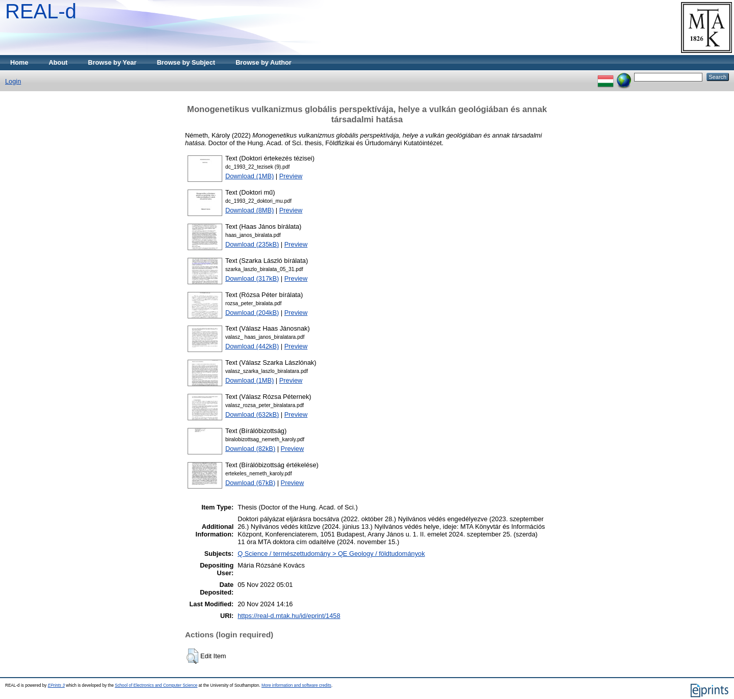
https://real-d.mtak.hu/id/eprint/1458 (289, 616)
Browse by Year (112, 62)
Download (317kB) (252, 278)
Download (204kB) (252, 312)
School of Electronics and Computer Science (156, 685)
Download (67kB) (250, 483)
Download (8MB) (249, 210)
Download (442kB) (252, 346)
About (58, 62)
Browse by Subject (186, 62)
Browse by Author (263, 62)
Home (19, 62)
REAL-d (40, 11)
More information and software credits (296, 685)
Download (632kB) (252, 414)
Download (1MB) (249, 176)
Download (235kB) (252, 244)
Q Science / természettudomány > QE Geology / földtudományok (331, 553)
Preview (291, 176)
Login (13, 81)
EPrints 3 (56, 685)
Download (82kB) (250, 448)
